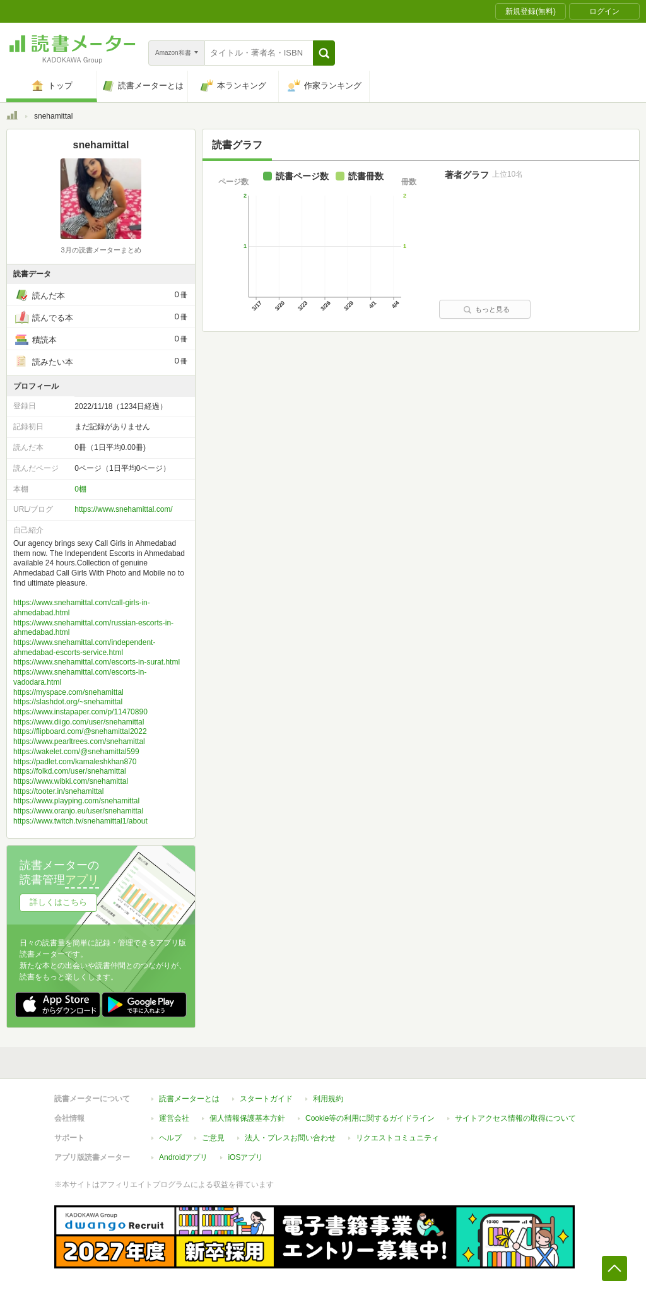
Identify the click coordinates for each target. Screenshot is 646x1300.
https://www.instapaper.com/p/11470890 (80, 711)
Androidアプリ (183, 1157)
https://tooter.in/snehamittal (58, 791)
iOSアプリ (245, 1157)
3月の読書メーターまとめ (101, 250)
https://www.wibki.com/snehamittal (70, 781)
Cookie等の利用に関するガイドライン (370, 1118)
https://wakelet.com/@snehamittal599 (76, 751)
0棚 (80, 489)
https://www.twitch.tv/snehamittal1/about (80, 821)
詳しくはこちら (58, 902)
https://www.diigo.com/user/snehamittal (78, 722)
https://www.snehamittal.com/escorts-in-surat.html (96, 662)
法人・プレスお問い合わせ (290, 1138)
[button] (324, 53)
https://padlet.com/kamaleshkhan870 (74, 761)
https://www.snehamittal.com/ (123, 509)
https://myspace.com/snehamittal (68, 692)
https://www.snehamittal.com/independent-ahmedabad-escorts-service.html (84, 647)
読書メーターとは (189, 1098)
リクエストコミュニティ (397, 1138)
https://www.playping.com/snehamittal (76, 800)
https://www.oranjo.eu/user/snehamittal (78, 811)
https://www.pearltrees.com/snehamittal (79, 741)
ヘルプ (170, 1138)
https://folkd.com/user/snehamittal (69, 771)
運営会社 (174, 1118)
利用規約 (328, 1098)
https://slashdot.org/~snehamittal (67, 701)
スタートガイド (266, 1098)
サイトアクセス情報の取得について (515, 1118)
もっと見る (486, 309)
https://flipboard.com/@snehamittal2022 (80, 731)
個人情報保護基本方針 (247, 1118)
